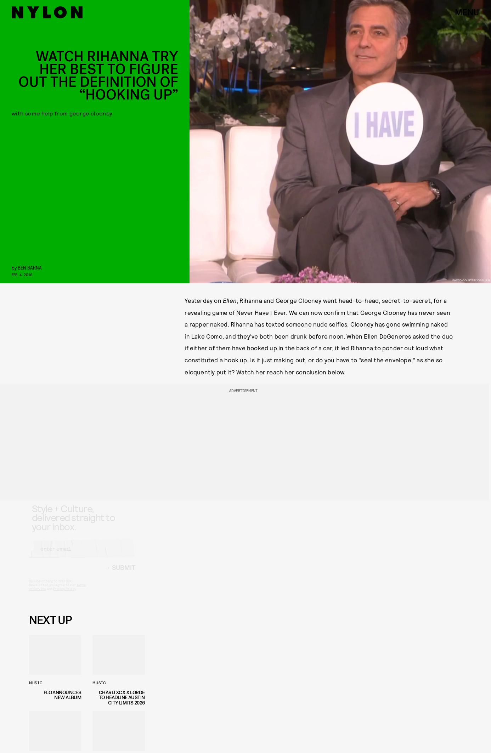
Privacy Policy (64, 595)
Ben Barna (30, 268)
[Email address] (82, 555)
